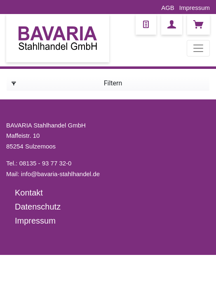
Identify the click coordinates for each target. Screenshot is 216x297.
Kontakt (29, 192)
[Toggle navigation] (198, 48)
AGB (167, 7)
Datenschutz (38, 206)
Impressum (194, 7)
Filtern (67, 82)
